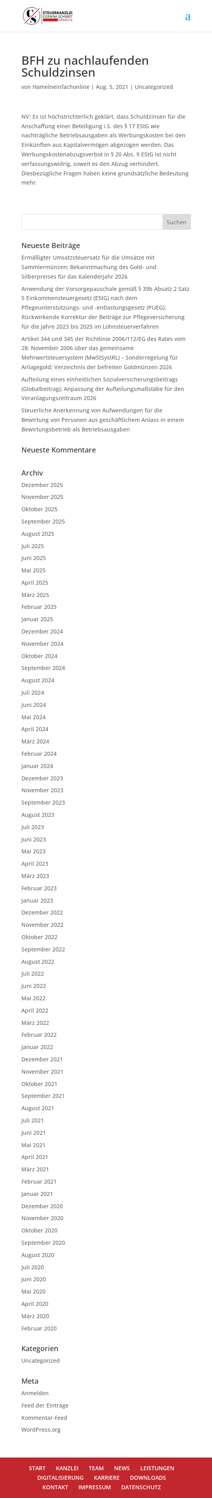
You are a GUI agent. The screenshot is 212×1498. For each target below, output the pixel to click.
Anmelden (35, 1393)
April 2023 (34, 863)
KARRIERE (107, 1477)
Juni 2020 (33, 1279)
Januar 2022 (37, 1047)
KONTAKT (55, 1487)
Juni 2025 (33, 558)
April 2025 (34, 582)
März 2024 (35, 741)
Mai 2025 (33, 570)
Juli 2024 (32, 692)
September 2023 (43, 802)
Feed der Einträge (45, 1405)
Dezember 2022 (42, 912)
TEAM (96, 1468)
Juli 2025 (32, 546)
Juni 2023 (33, 839)
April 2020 (34, 1303)
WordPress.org (41, 1429)
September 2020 (43, 1242)
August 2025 (37, 533)
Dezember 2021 (42, 1059)
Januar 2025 (37, 619)
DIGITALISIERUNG (60, 1477)
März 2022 (35, 1022)
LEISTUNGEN (157, 1468)
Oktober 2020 (39, 1230)
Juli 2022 (32, 973)
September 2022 (43, 949)
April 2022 (34, 1010)
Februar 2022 (39, 1034)
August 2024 (37, 680)
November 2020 (42, 1218)
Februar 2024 (39, 753)
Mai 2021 (33, 1145)
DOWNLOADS (148, 1477)
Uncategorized (154, 86)
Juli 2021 (32, 1120)
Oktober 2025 (39, 509)
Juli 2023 (32, 827)
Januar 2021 (37, 1194)
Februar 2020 (39, 1328)
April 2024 (34, 729)
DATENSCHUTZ (141, 1487)
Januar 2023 (37, 900)
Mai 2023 (33, 851)
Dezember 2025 (42, 485)
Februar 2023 (39, 888)
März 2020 (35, 1316)
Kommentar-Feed (44, 1417)
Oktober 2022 (39, 937)
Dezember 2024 (42, 631)
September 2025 (43, 521)
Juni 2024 (33, 705)
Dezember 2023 (42, 778)
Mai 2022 (33, 998)
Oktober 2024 (39, 656)
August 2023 (37, 814)
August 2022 (37, 961)
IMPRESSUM (94, 1487)
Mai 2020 (33, 1291)
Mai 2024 (33, 717)
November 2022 (42, 924)
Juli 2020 (32, 1267)
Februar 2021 (39, 1181)
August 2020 (37, 1255)
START (37, 1468)
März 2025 (35, 595)
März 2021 (35, 1169)
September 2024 (43, 668)
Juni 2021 (33, 1132)
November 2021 (42, 1071)
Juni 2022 (33, 986)
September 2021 (43, 1095)
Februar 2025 (39, 606)
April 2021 (34, 1157)
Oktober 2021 (39, 1084)
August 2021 (37, 1108)
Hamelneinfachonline (61, 86)
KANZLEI (67, 1468)
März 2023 (35, 876)
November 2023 (42, 790)
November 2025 (42, 497)
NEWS (122, 1468)
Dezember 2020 (42, 1206)
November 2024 (42, 643)
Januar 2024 (37, 766)
